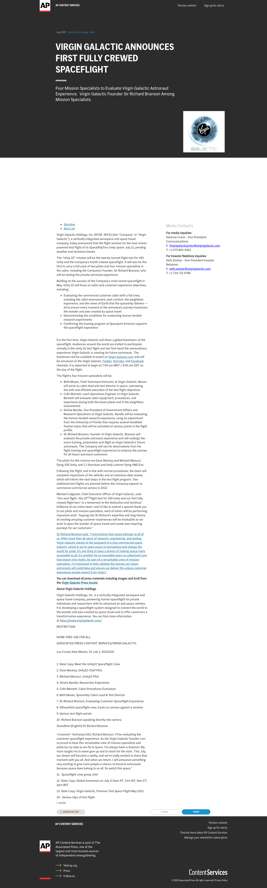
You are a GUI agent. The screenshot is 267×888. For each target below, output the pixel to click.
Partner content (187, 5)
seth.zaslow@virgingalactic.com (190, 269)
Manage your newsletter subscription (205, 837)
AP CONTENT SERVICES (69, 824)
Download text (71, 811)
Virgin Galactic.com (121, 357)
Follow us (69, 876)
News (92, 32)
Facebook (137, 361)
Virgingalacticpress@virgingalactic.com (194, 246)
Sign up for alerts (214, 5)
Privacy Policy (220, 880)
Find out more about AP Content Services (203, 832)
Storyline (69, 224)
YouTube (118, 361)
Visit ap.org (70, 865)
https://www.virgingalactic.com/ (81, 620)
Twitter (106, 361)
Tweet (196, 811)
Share (165, 811)
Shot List (69, 228)
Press (66, 870)
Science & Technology (78, 32)
